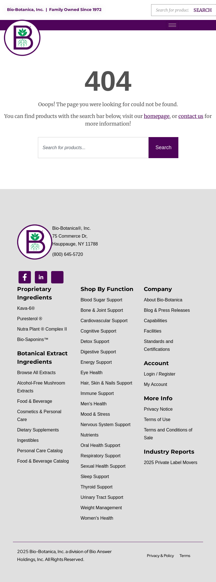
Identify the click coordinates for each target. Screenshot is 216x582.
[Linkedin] (41, 277)
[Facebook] (25, 277)
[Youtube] (57, 277)
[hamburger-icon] (172, 25)
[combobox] (93, 147)
